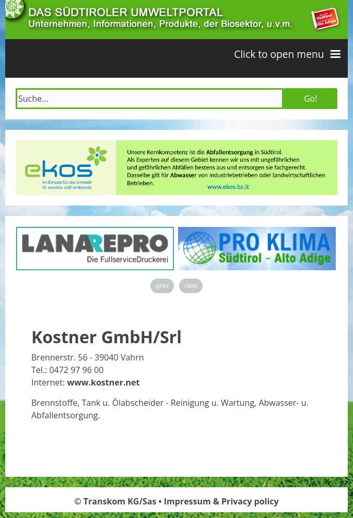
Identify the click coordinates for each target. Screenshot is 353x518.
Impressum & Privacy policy (221, 501)
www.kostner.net (103, 382)
